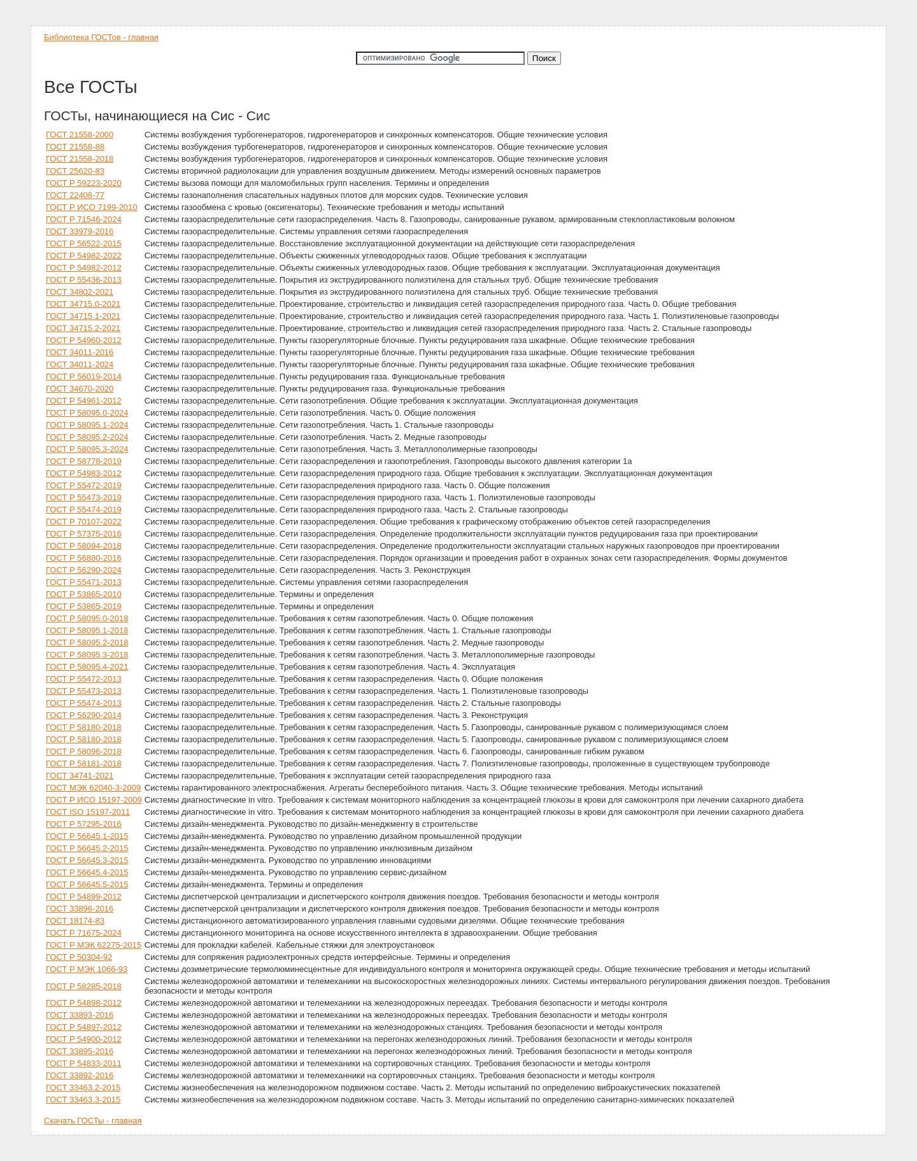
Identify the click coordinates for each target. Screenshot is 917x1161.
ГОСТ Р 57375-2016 (84, 533)
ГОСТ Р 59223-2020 (84, 183)
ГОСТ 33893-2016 (79, 1015)
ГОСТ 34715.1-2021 (83, 316)
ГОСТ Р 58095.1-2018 (87, 630)
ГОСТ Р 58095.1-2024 (87, 425)
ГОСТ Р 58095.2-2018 (87, 642)
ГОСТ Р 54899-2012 (84, 896)
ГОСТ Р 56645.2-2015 (87, 848)
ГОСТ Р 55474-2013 (84, 703)
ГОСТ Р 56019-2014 (84, 376)
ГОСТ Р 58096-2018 (84, 751)
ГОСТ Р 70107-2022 (84, 521)
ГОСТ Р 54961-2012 (84, 400)
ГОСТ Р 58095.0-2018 (87, 618)
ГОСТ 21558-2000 (79, 134)
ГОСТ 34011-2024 (79, 364)
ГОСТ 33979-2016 (79, 231)
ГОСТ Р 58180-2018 (84, 739)
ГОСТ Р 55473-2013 (84, 691)
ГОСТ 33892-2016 (79, 1075)
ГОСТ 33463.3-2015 (83, 1099)
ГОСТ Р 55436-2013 (84, 280)
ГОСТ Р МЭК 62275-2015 (93, 945)
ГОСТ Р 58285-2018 (84, 986)
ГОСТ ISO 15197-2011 (88, 812)
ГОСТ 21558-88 (75, 146)
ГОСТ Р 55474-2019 (84, 509)
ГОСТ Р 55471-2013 (84, 582)
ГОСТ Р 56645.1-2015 (87, 836)
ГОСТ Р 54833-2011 (84, 1063)
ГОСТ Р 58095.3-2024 (87, 449)
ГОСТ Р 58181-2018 (84, 763)
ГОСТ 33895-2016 (79, 1051)
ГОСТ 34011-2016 (79, 352)
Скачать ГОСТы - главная (93, 1120)
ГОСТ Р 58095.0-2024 (87, 413)
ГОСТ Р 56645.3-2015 (87, 860)
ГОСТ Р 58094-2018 (84, 546)
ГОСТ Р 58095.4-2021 (87, 667)
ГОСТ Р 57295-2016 (84, 824)
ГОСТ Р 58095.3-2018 (87, 654)
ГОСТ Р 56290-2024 (84, 570)
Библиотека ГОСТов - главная (101, 37)
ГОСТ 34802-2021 (79, 292)
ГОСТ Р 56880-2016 (84, 558)
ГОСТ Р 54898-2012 (84, 1003)
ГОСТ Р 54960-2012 (84, 340)
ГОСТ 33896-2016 (79, 908)
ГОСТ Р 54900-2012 (84, 1039)
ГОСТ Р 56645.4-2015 (87, 872)
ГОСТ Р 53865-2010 (84, 594)
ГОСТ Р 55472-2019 (84, 485)
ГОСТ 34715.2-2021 (83, 328)
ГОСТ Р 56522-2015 (84, 243)
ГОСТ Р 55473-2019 (84, 497)
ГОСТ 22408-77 (75, 195)
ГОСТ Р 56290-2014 (84, 715)
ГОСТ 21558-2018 (79, 159)
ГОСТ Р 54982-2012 (84, 267)
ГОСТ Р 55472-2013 (84, 679)
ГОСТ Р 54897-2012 (84, 1027)
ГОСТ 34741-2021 (79, 775)
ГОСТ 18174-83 (75, 920)
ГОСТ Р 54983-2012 (84, 473)
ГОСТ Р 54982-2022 (84, 255)
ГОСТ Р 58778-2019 (84, 461)
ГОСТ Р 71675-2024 (84, 933)
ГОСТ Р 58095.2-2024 (87, 437)
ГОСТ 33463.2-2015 (83, 1087)
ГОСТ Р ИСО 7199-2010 (92, 207)
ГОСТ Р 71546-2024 (84, 219)
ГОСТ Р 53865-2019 (84, 606)
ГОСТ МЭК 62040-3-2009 (93, 787)
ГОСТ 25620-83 (75, 171)
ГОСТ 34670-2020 (79, 388)
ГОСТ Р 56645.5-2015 (87, 884)
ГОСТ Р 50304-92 (79, 957)
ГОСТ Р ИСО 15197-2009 (94, 800)
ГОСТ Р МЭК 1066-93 (86, 969)
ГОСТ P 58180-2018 (83, 727)
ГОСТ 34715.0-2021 (83, 304)
